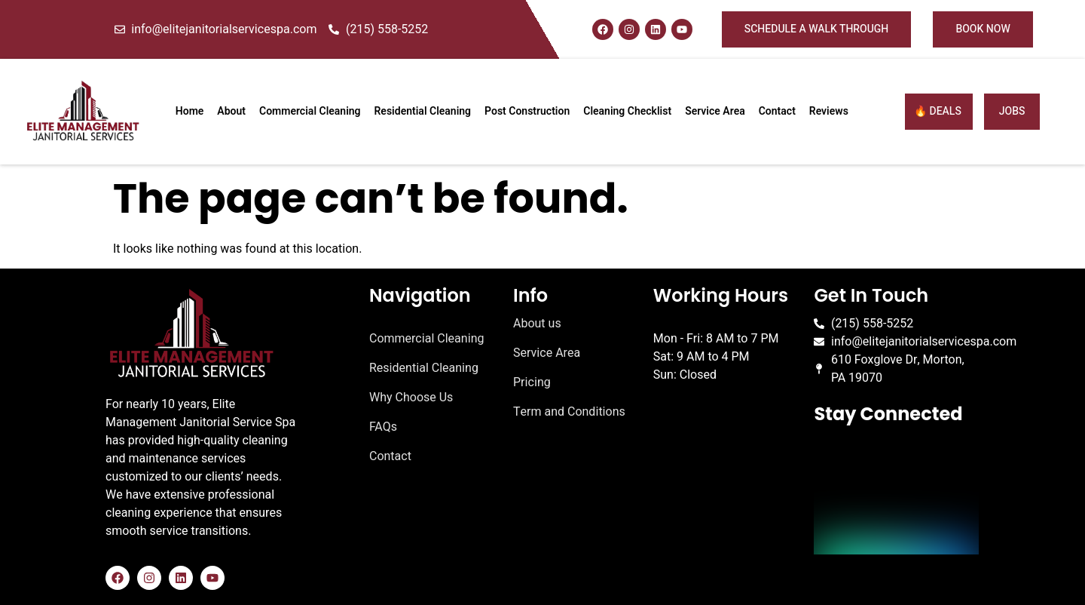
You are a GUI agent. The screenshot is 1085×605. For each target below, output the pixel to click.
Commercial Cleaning (310, 111)
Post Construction (527, 111)
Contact (777, 111)
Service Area (715, 111)
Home (190, 111)
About (231, 111)
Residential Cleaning (423, 111)
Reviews (828, 111)
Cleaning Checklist (627, 111)
